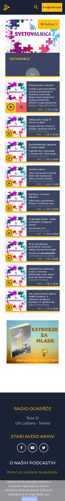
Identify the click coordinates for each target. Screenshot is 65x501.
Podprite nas (52, 7)
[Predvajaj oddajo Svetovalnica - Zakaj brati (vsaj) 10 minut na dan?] (9, 133)
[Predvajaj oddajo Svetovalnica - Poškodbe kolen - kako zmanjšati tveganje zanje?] (9, 232)
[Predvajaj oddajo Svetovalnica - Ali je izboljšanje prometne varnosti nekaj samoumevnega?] (9, 257)
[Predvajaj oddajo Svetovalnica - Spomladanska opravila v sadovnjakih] (9, 158)
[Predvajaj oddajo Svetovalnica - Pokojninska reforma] (10, 107)
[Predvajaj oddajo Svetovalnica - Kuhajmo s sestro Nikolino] (9, 207)
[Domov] (7, 7)
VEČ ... (40, 134)
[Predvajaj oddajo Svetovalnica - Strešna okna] (9, 183)
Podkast (48, 24)
